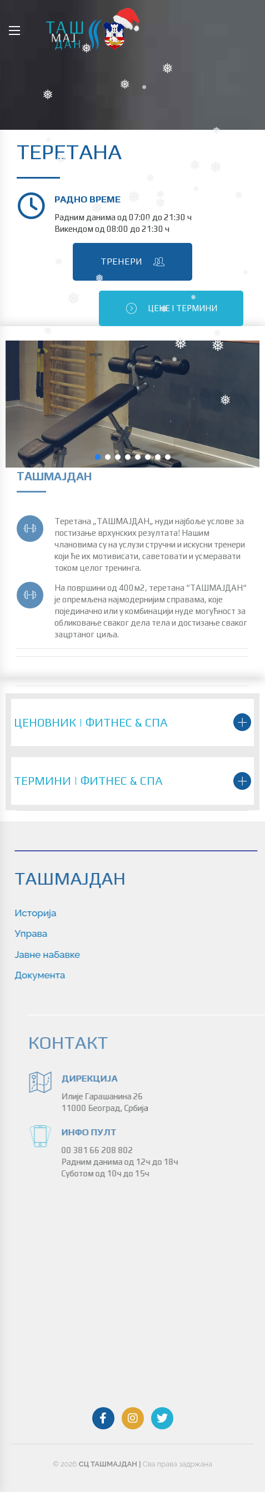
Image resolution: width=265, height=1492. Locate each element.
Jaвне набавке (80, 954)
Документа (73, 975)
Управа (64, 933)
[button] (98, 457)
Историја (68, 912)
